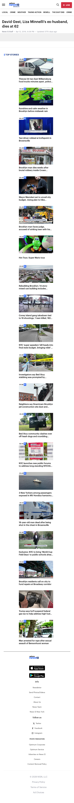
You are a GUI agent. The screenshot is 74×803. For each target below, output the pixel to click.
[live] (66, 5)
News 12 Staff (7, 32)
